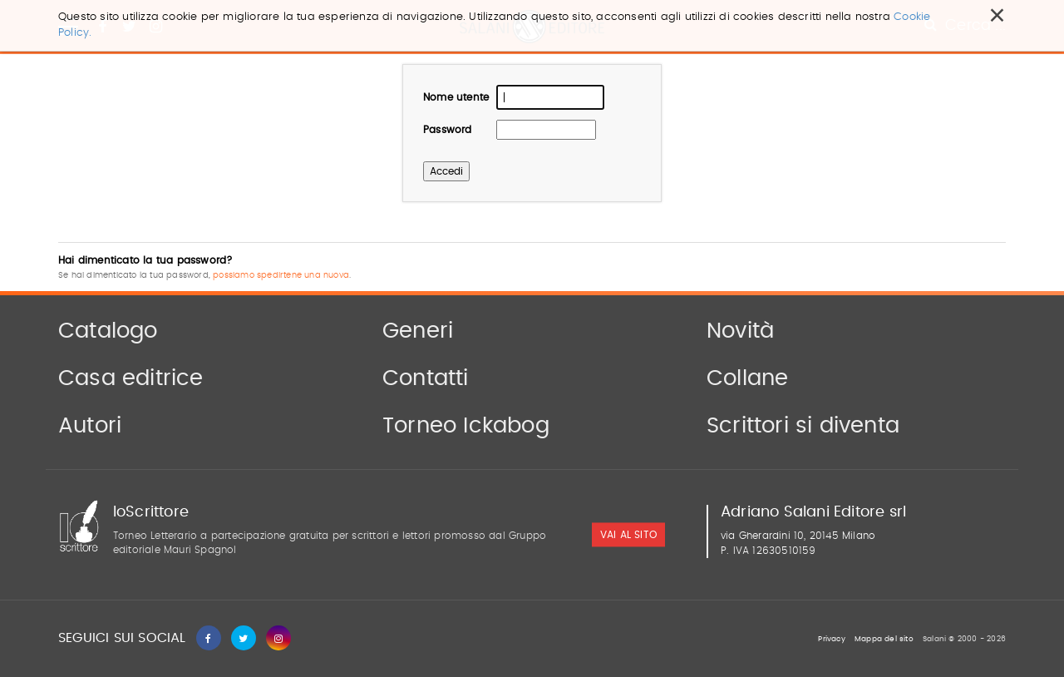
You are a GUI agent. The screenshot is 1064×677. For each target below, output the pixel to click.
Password (447, 130)
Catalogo (108, 331)
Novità (740, 331)
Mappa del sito (884, 639)
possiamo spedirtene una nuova (281, 275)
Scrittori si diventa (803, 426)
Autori (89, 426)
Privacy (831, 639)
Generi (417, 331)
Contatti (425, 378)
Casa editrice (131, 378)
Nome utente (456, 97)
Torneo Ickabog (465, 426)
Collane (747, 378)
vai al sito (628, 536)
